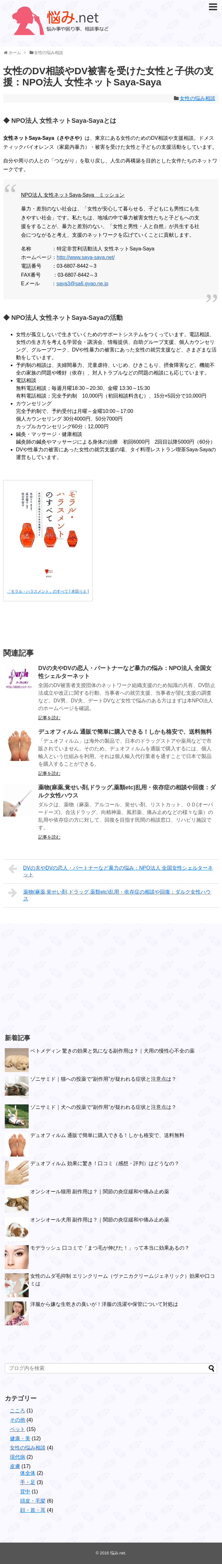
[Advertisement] (52, 978)
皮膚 (15, 1466)
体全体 (27, 1473)
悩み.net (117, 1553)
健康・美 (20, 1438)
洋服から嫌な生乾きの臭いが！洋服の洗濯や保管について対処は (104, 1304)
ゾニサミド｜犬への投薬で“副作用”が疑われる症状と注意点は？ (103, 1107)
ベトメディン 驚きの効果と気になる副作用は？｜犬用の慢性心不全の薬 (112, 1051)
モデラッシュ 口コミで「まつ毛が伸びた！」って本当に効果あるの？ (110, 1248)
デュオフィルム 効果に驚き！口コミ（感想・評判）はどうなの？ (104, 1163)
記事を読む (49, 717)
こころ (17, 1410)
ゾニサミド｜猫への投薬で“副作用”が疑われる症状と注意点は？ (103, 1079)
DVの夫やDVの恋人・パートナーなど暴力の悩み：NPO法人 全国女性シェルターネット (110, 870)
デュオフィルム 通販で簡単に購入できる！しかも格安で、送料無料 (125, 732)
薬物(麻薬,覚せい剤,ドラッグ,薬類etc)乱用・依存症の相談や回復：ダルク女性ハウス (109, 894)
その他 (17, 1420)
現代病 (17, 1457)
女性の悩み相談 (197, 98)
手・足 (27, 1482)
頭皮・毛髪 (33, 1501)
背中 (25, 1491)
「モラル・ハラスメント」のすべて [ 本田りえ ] (48, 591)
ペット (17, 1429)
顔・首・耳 (33, 1510)
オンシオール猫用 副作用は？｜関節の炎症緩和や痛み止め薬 (99, 1191)
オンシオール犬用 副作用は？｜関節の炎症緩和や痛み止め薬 (99, 1219)
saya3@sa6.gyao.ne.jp (82, 283)
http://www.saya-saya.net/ (86, 257)
